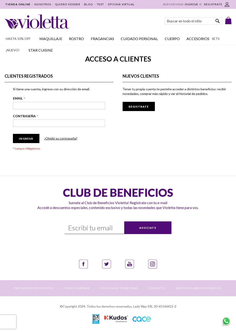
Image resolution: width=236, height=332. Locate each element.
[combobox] (193, 21)
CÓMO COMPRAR (76, 288)
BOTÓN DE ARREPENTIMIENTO (199, 288)
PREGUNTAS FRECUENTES (33, 288)
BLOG (88, 4)
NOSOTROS (42, 4)
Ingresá (191, 4)
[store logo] (37, 22)
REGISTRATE (213, 4)
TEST (100, 4)
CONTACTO (157, 288)
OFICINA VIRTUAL (121, 4)
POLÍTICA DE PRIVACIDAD (119, 288)
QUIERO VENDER (67, 4)
